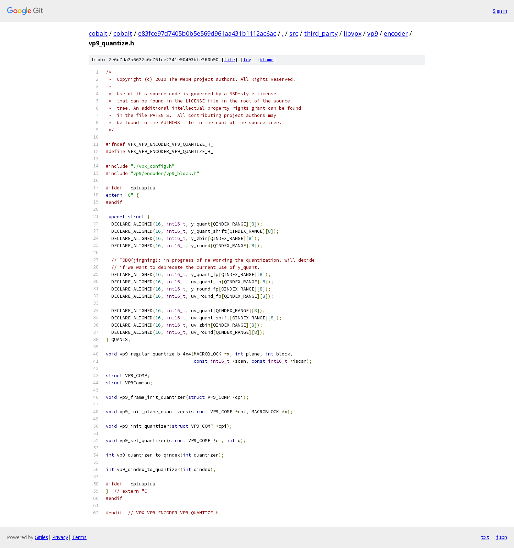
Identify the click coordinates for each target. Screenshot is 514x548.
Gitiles (41, 537)
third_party (321, 33)
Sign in (500, 11)
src (293, 33)
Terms (79, 537)
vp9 (372, 33)
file (229, 60)
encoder (396, 33)
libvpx (352, 33)
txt (485, 537)
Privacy (60, 537)
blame (266, 60)
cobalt (98, 33)
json (501, 537)
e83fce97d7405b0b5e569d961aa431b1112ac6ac (207, 33)
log (247, 60)
